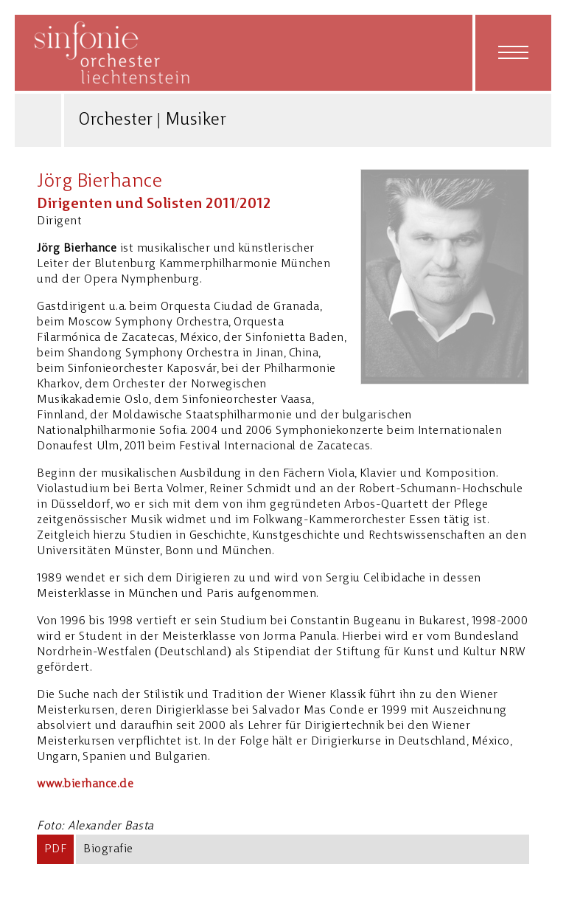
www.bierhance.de (85, 784)
